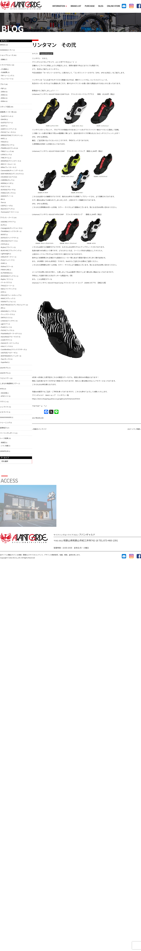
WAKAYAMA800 (5, 417)
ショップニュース (46, 54)
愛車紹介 (3, 427)
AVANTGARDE (21, 5)
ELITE (3, 225)
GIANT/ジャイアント (8, 129)
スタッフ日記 (5, 106)
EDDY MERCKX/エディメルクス (11, 173)
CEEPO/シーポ (6, 205)
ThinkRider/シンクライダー (10, 231)
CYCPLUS (4, 244)
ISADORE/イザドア (7, 222)
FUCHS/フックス (6, 330)
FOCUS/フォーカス (7, 132)
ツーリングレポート (7, 433)
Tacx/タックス (6, 359)
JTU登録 (4, 69)
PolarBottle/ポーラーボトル (10, 333)
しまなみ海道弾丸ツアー (9, 383)
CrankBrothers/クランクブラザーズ (13, 349)
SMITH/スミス (6, 317)
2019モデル (4, 367)
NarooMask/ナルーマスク (9, 337)
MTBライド (5, 396)
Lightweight (5, 253)
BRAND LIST (76, 6)
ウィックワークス (7, 314)
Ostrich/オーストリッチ (9, 343)
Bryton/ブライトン (7, 247)
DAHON (3, 119)
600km (3, 101)
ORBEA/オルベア (6, 145)
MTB (1, 388)
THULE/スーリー (6, 285)
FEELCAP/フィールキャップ (10, 295)
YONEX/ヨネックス (7, 193)
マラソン (3, 401)
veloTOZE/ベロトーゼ (8, 352)
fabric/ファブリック (7, 289)
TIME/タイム (5, 158)
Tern (2, 202)
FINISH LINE (5, 269)
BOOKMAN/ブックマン (8, 276)
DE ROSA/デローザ (7, 189)
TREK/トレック (6, 151)
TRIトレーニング (6, 75)
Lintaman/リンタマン (8, 321)
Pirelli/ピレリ (5, 327)
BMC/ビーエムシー (7, 164)
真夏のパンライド (40, 429)
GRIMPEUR (4, 451)
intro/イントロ (6, 346)
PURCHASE (90, 6)
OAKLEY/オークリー (7, 257)
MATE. (3, 138)
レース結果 (4, 438)
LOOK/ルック (5, 154)
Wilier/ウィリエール (7, 167)
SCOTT (3, 126)
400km (3, 98)
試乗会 (3, 59)
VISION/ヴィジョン (7, 301)
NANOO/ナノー (6, 196)
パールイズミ (5, 282)
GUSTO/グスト (6, 122)
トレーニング (5, 422)
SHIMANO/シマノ (6, 50)
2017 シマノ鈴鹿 (133, 429)
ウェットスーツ (6, 79)
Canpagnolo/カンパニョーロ (11, 228)
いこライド (4, 407)
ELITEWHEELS (6, 273)
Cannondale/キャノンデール (11, 170)
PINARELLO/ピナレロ (8, 148)
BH (2, 199)
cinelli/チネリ (5, 340)
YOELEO (3, 142)
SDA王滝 (4, 393)
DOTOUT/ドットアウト (8, 238)
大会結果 (4, 72)
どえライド (4, 412)
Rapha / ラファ (6, 279)
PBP (2, 88)
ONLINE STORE (113, 6)
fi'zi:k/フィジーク (7, 260)
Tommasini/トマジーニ (9, 212)
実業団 (3, 442)
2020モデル (4, 373)
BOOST (3, 234)
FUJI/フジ (4, 186)
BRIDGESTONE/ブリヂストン (11, 135)
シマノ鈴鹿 (4, 446)
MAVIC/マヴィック (7, 298)
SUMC (3, 263)
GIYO (2, 292)
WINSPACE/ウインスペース (10, 161)
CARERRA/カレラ (7, 180)
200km (3, 91)
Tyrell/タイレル (6, 116)
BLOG (100, 6)
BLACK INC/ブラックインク (10, 250)
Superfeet (4, 362)
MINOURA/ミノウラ (7, 311)
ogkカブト (4, 324)
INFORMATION (59, 6)
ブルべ (2, 84)
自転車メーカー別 (6, 112)
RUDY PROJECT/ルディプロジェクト (13, 305)
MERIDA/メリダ (6, 183)
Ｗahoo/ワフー (6, 266)
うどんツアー (5, 378)
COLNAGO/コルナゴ (7, 177)
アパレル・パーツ (6, 217)
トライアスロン (6, 65)
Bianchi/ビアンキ (7, 209)
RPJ (2, 308)
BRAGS (2, 44)
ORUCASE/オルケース (8, 241)
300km (3, 95)
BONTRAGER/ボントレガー (10, 356)
